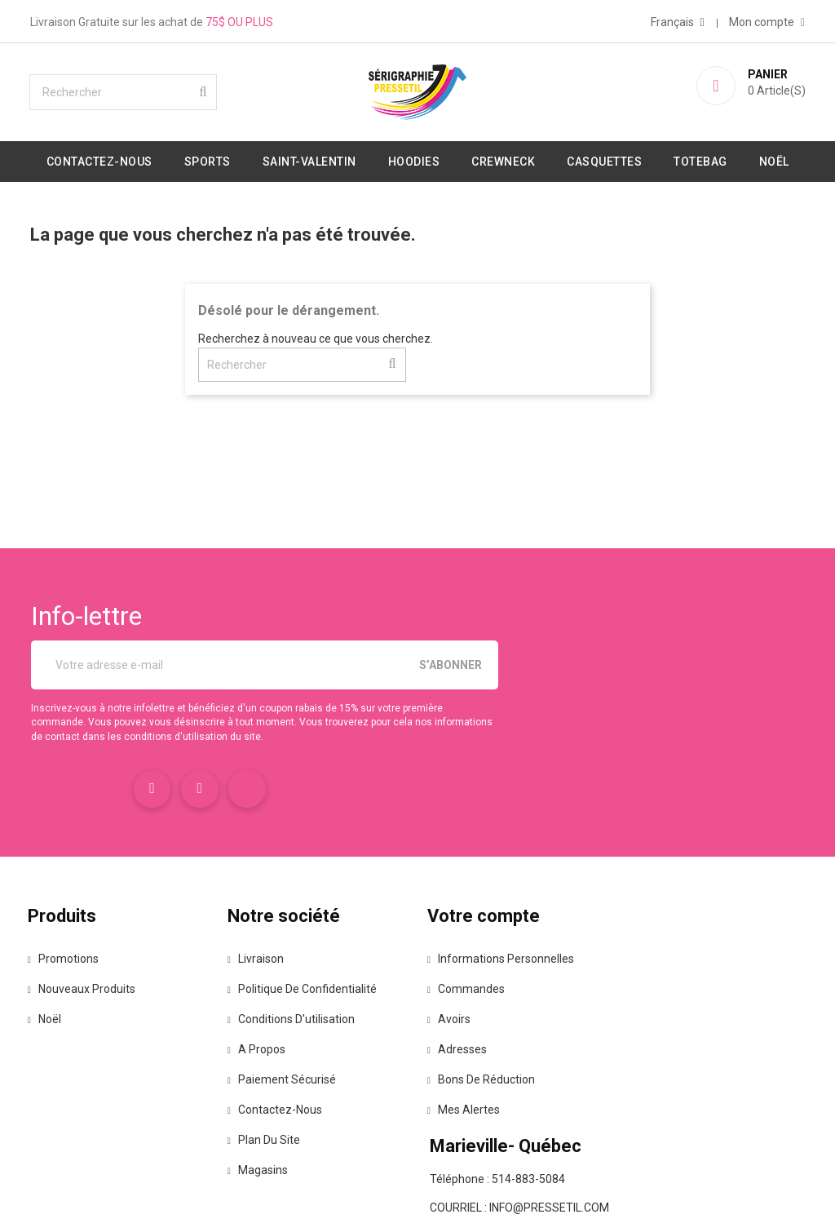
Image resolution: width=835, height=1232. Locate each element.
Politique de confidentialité (311, 943)
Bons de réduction (487, 1033)
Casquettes (635, 159)
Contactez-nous (130, 159)
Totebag (731, 159)
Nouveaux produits (92, 943)
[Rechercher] (128, 91)
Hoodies (445, 159)
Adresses (463, 1003)
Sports (238, 159)
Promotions (73, 913)
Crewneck (534, 159)
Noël (418, 200)
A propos (265, 1003)
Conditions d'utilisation (300, 973)
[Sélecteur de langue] (673, 20)
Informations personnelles (507, 913)
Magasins (267, 1124)
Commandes (472, 943)
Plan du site (273, 1094)
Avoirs (455, 973)
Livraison (265, 913)
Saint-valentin (340, 159)
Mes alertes (470, 1063)
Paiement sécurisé (291, 1033)
